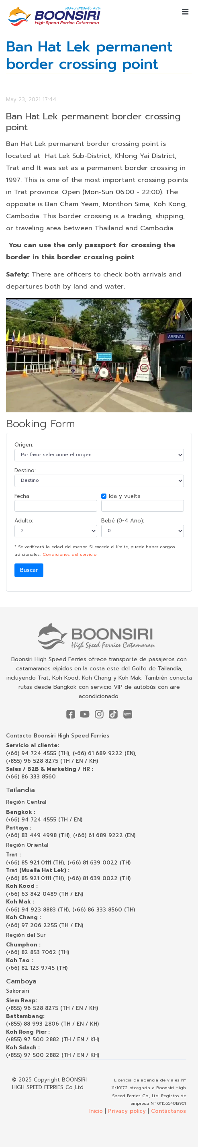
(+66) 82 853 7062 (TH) (37, 952)
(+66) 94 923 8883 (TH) (37, 910)
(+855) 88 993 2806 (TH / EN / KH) (52, 1024)
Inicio (96, 1111)
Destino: (25, 470)
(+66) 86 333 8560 (31, 776)
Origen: (23, 445)
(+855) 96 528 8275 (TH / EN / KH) (52, 761)
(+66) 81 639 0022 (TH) (99, 862)
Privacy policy (127, 1111)
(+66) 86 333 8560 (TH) (103, 910)
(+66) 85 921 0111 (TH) (35, 862)
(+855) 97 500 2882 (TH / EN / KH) (52, 1039)
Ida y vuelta (125, 496)
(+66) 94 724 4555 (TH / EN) (44, 819)
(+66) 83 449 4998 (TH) (37, 835)
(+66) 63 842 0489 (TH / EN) (44, 894)
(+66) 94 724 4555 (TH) (37, 753)
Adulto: (23, 520)
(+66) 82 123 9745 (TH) (36, 968)
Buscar (29, 570)
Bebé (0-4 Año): (122, 520)
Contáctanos (168, 1111)
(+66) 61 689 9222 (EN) (104, 753)
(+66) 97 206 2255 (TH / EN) (44, 925)
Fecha (21, 496)
